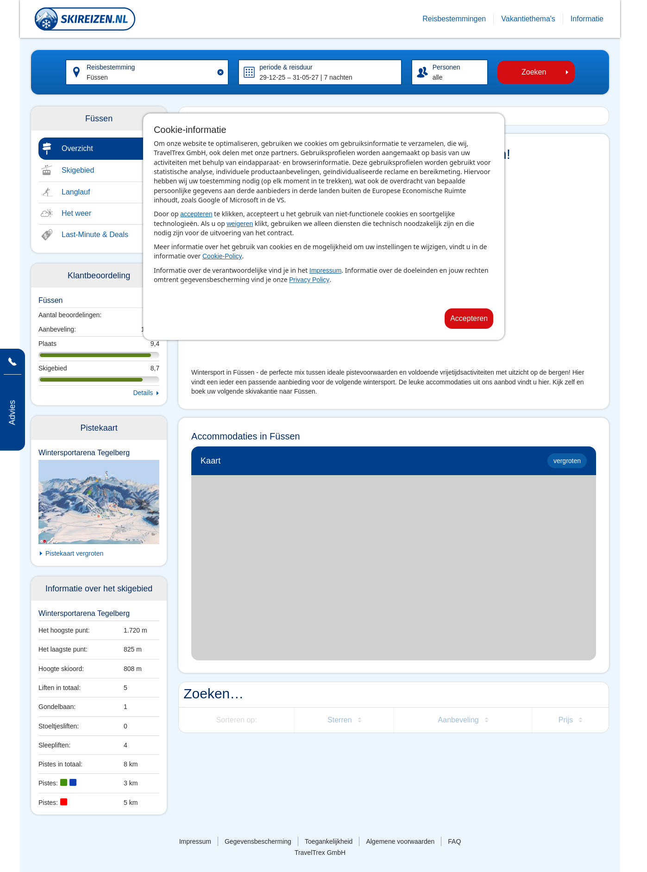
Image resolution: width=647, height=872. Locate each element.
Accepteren (469, 318)
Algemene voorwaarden (400, 841)
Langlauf (76, 192)
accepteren (196, 214)
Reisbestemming (111, 67)
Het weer (76, 213)
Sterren (339, 720)
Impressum (325, 270)
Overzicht (77, 148)
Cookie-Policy (222, 256)
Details (143, 392)
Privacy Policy (309, 279)
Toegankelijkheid (329, 841)
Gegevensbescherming (258, 841)
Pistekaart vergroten (74, 553)
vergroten (567, 460)
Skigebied (78, 170)
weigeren (239, 223)
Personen (446, 67)
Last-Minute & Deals (95, 234)
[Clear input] (220, 72)
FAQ (454, 841)
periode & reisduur (285, 67)
